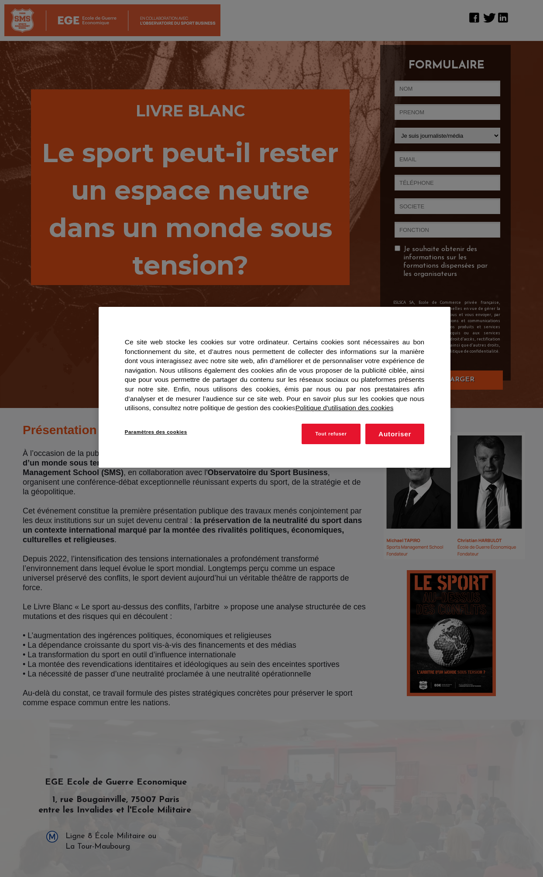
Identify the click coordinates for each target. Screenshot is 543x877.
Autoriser (394, 434)
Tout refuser (331, 433)
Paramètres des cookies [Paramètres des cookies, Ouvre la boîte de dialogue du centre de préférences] (156, 432)
